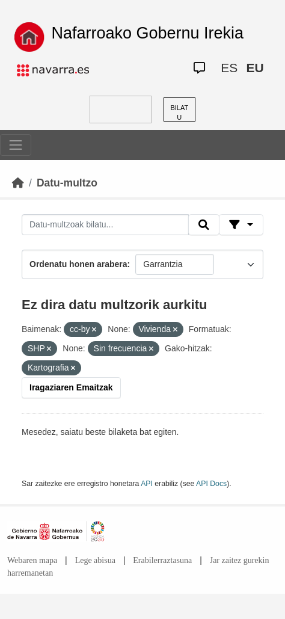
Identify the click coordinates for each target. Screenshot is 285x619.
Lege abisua (95, 560)
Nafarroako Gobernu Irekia (147, 33)
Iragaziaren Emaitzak (71, 387)
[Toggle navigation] (15, 145)
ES (229, 68)
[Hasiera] (18, 183)
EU (254, 68)
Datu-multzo (67, 183)
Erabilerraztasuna (162, 560)
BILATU (179, 113)
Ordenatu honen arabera (78, 264)
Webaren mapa (32, 560)
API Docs (211, 483)
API (147, 483)
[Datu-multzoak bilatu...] (105, 225)
